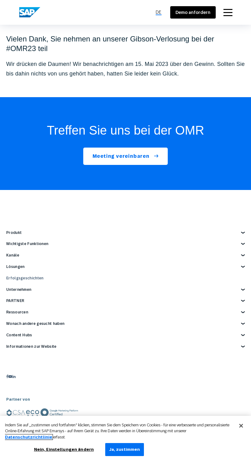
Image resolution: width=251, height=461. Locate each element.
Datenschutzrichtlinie (28, 437)
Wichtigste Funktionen (27, 244)
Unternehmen (18, 289)
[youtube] (10, 376)
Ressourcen (17, 312)
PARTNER (15, 301)
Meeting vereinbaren (122, 156)
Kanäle (12, 255)
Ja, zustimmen (124, 449)
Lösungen (15, 267)
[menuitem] (159, 12)
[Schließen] (241, 426)
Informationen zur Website (31, 346)
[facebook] (7, 376)
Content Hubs (19, 335)
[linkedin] (13, 376)
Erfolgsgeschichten (24, 278)
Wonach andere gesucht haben (35, 323)
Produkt (14, 232)
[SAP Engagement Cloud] (30, 12)
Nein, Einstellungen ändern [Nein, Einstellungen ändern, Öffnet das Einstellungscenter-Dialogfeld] (64, 449)
